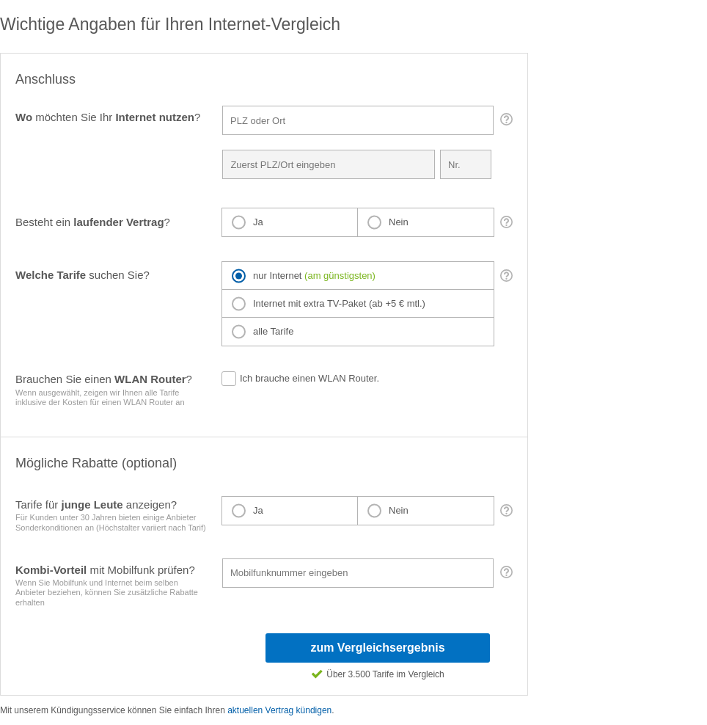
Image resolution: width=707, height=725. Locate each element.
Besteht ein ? (92, 222)
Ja (258, 221)
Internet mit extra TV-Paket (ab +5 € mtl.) (339, 303)
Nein (399, 221)
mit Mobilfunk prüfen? (112, 586)
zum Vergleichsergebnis (377, 647)
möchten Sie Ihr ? (107, 117)
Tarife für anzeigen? (116, 515)
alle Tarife (273, 331)
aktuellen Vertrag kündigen (279, 710)
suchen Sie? (82, 275)
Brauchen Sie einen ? (111, 390)
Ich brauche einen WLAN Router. (309, 378)
